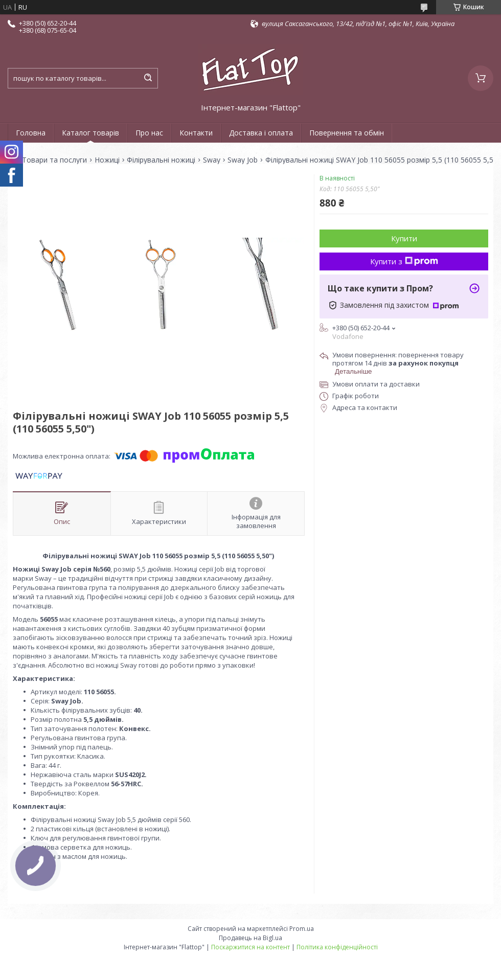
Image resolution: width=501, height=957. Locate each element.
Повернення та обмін (346, 133)
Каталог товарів (90, 133)
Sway (211, 160)
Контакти (196, 133)
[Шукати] (148, 78)
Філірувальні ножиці (161, 160)
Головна (30, 133)
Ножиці (107, 160)
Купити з (404, 261)
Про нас (149, 133)
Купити (404, 238)
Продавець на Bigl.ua (250, 937)
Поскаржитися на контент (250, 947)
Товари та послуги (54, 160)
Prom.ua (301, 928)
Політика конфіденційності (337, 947)
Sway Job (242, 160)
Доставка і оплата (261, 133)
